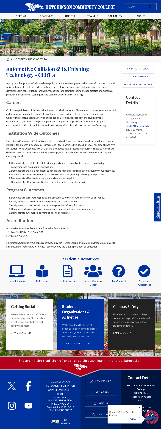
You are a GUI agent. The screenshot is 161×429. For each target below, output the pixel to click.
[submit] (150, 6)
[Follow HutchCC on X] (12, 386)
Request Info (157, 207)
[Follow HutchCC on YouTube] (29, 406)
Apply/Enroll (100, 392)
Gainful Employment (60, 390)
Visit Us (100, 403)
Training (92, 16)
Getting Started (21, 19)
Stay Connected (21, 332)
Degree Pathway (138, 76)
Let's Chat (132, 419)
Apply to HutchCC (138, 68)
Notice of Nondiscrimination (60, 399)
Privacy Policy (60, 403)
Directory (101, 414)
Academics (46, 16)
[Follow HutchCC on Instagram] (12, 406)
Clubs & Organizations (76, 343)
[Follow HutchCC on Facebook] (28, 386)
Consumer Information (60, 385)
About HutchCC (140, 19)
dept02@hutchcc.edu (137, 125)
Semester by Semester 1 (138, 84)
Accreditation (60, 381)
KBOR (60, 394)
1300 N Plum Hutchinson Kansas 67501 (141, 393)
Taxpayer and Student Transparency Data (60, 408)
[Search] (141, 6)
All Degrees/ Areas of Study (26, 59)
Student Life (70, 19)
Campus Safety (122, 332)
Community (115, 16)
